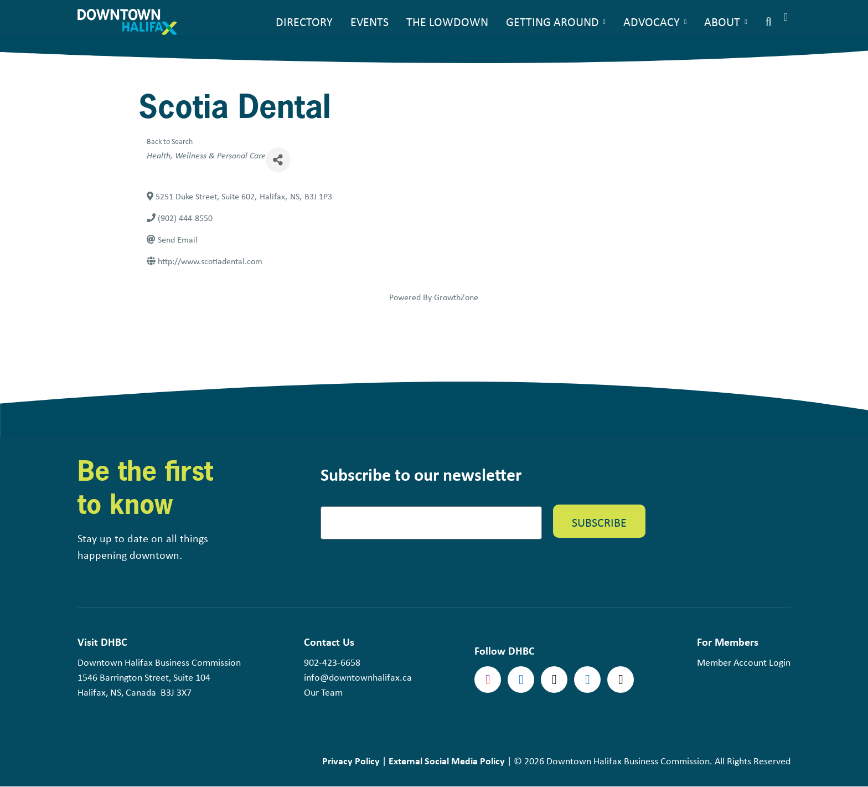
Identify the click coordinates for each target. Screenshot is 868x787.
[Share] (278, 159)
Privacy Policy (351, 761)
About (722, 21)
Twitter (554, 679)
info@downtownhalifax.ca (358, 677)
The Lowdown (447, 21)
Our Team (323, 692)
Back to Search (170, 141)
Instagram (487, 679)
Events (369, 21)
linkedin (587, 679)
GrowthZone (456, 297)
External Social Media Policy (447, 761)
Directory (304, 21)
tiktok (620, 679)
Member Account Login (743, 662)
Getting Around (552, 21)
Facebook (521, 679)
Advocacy (651, 21)
